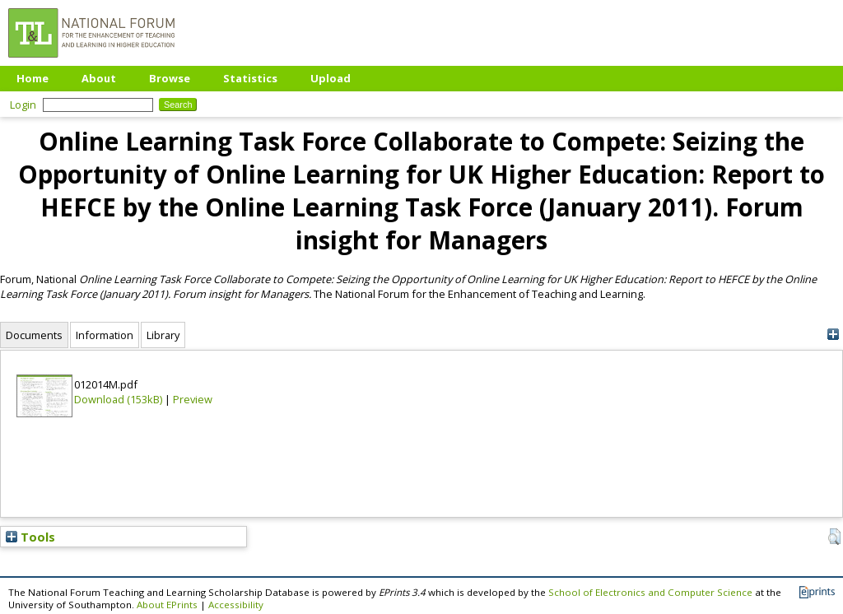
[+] (833, 334)
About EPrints (167, 604)
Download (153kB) (118, 399)
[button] (834, 536)
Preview (192, 399)
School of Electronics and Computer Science (650, 592)
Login (23, 104)
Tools (30, 536)
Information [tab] (104, 335)
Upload (330, 78)
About (99, 78)
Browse (169, 78)
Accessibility (235, 604)
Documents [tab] (34, 335)
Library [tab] (163, 335)
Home (32, 78)
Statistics (250, 78)
